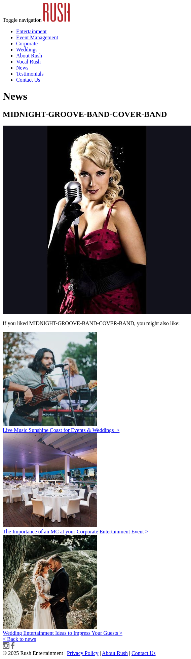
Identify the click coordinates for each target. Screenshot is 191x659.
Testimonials (30, 74)
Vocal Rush (28, 61)
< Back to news (19, 639)
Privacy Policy (83, 653)
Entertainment (31, 31)
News (22, 68)
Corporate (27, 43)
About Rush (29, 55)
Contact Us (28, 80)
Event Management (37, 37)
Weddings (27, 49)
